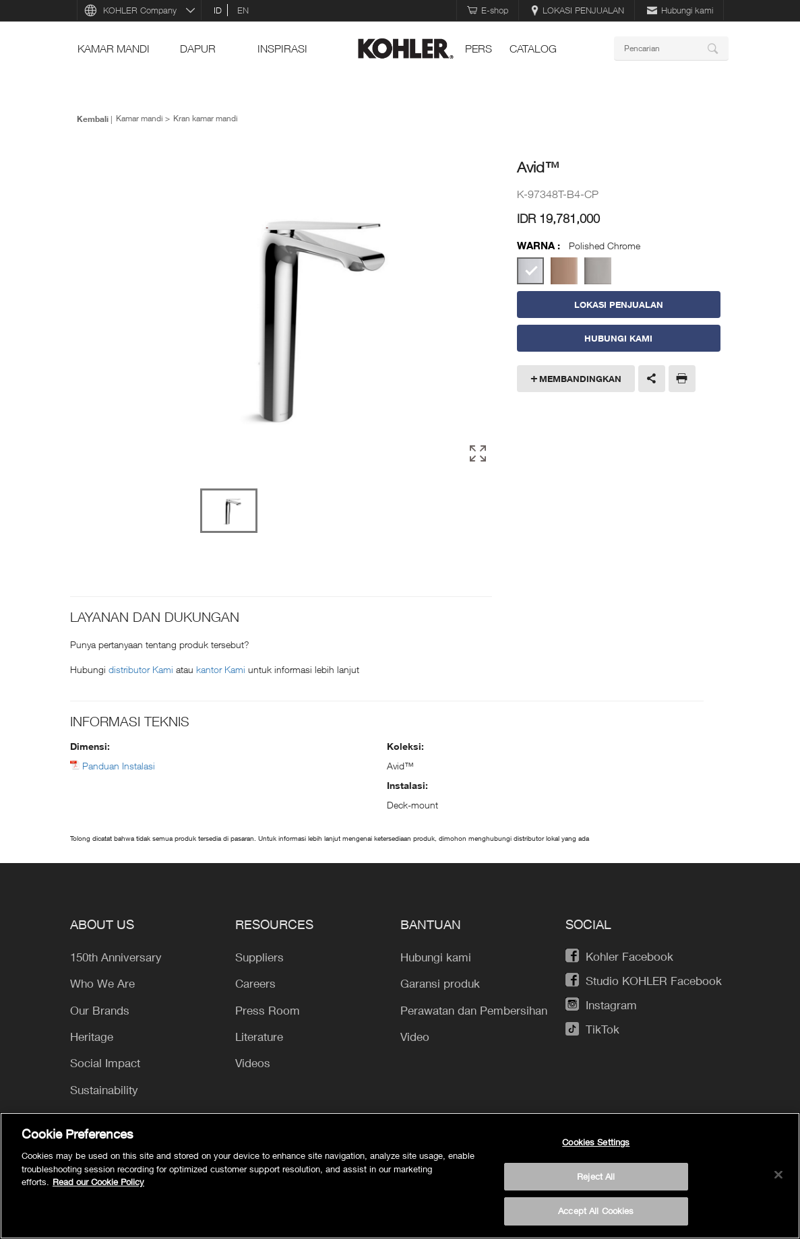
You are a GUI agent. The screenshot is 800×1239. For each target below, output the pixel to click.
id (218, 10)
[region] (400, 1175)
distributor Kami (142, 669)
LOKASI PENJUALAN (577, 10)
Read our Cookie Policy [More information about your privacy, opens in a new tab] (98, 1181)
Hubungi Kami (618, 338)
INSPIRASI (282, 48)
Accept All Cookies (596, 1210)
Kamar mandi (114, 48)
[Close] (778, 1175)
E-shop (487, 10)
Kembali (93, 118)
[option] (288, 315)
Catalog (533, 48)
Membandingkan (580, 378)
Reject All (596, 1176)
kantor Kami (222, 669)
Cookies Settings (595, 1142)
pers (478, 48)
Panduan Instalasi (118, 765)
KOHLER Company (140, 10)
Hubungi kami (680, 10)
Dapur (198, 48)
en (243, 10)
